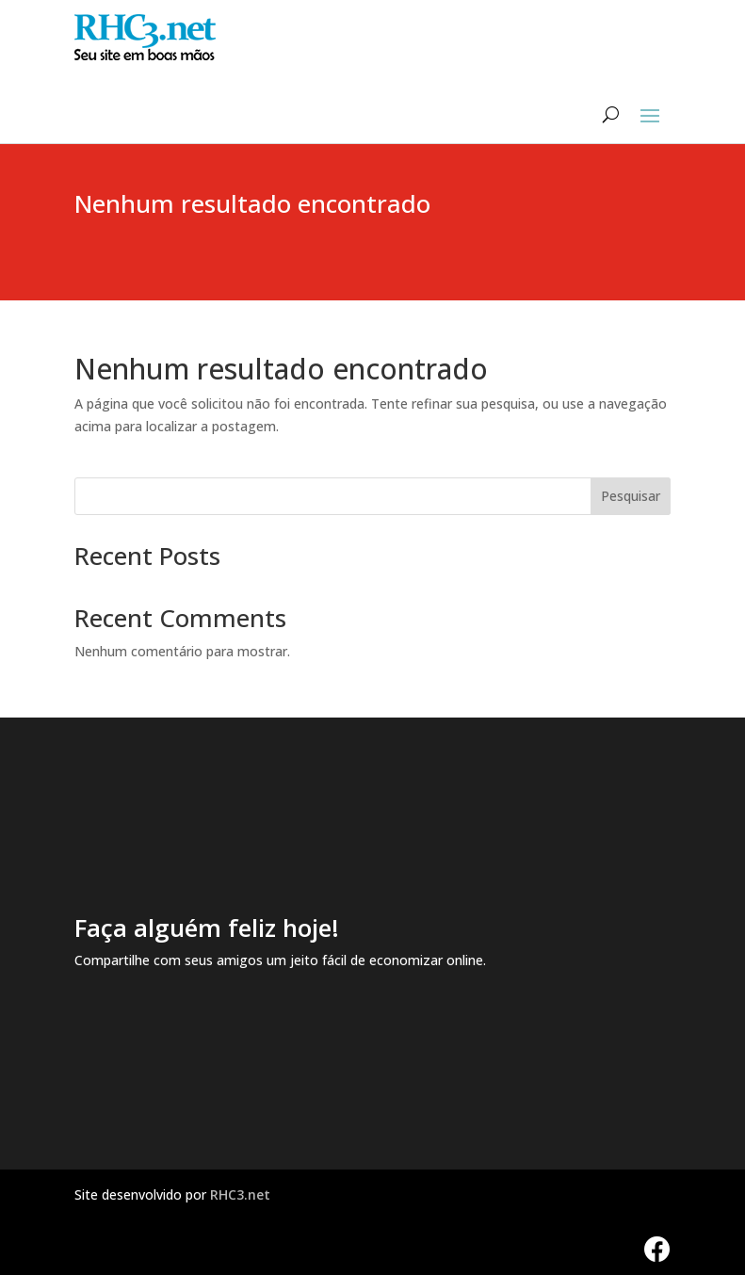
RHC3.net (240, 1194)
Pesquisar (630, 496)
